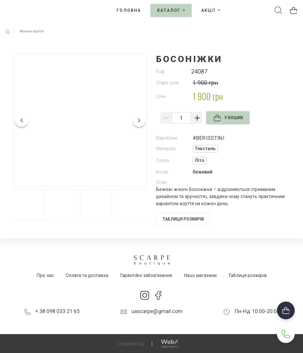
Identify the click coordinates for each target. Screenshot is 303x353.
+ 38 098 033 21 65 (57, 311)
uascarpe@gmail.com (157, 311)
